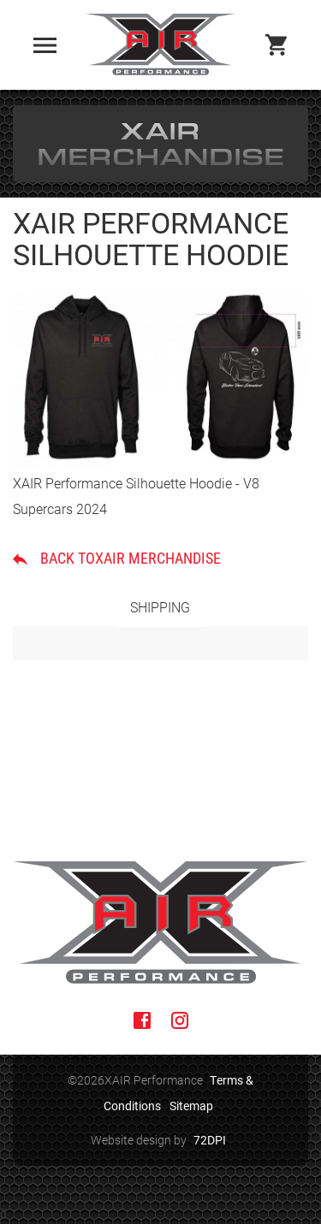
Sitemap (191, 1105)
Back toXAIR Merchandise (117, 557)
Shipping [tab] (160, 607)
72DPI (209, 1140)
